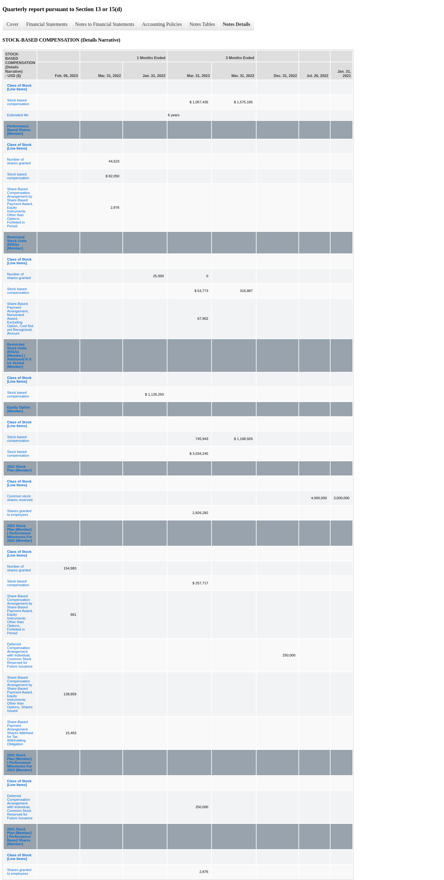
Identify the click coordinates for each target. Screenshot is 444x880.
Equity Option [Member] (18, 409)
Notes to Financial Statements (104, 24)
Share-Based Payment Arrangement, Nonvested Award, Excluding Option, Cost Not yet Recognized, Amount (20, 318)
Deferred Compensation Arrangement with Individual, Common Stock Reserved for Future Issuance (19, 655)
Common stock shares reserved (19, 498)
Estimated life (17, 115)
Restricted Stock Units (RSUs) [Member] (17, 242)
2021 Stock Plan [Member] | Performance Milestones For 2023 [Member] (19, 762)
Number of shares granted (19, 161)
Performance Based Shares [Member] (19, 129)
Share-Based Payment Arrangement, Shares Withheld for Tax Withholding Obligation (20, 733)
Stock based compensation (18, 102)
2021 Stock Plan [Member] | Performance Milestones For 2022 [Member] (19, 533)
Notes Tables (202, 24)
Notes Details (236, 24)
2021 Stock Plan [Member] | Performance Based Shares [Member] (19, 836)
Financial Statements (47, 24)
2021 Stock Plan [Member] (19, 468)
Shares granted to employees (19, 512)
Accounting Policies (162, 24)
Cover (12, 24)
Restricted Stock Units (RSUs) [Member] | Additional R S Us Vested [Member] (19, 355)
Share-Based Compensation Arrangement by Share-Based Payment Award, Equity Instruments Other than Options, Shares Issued (20, 694)
